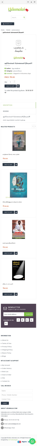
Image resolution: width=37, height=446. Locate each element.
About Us (4, 340)
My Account (5, 365)
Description (7, 105)
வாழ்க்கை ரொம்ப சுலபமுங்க (11, 154)
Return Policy (6, 353)
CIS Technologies (13, 440)
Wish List (4, 371)
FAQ (3, 378)
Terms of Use (6, 343)
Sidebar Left (7, 24)
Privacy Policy (6, 346)
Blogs (3, 356)
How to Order (6, 375)
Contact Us (5, 381)
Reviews (6, 111)
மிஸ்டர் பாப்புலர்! (8, 284)
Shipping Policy (7, 350)
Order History (6, 368)
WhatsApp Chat (9, 428)
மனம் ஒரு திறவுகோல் (9, 243)
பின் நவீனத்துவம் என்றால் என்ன (12, 202)
